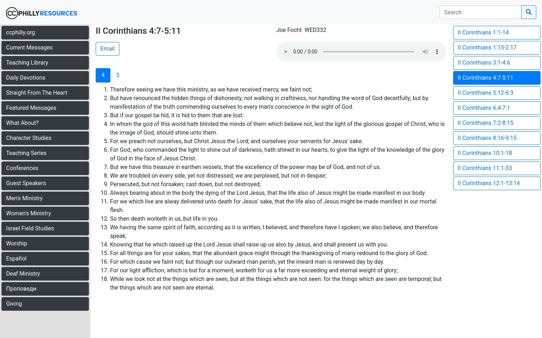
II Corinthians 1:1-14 (483, 32)
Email (107, 48)
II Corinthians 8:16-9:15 (487, 138)
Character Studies (28, 138)
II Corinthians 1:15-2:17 (487, 47)
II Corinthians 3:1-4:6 (484, 62)
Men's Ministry (24, 198)
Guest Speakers (26, 183)
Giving (14, 303)
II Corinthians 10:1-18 (485, 153)
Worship (16, 243)
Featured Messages (31, 107)
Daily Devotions (26, 77)
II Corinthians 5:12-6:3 (485, 92)
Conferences (22, 168)
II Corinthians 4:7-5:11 (485, 77)
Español (16, 258)
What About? (22, 122)
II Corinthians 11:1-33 (485, 168)
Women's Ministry (28, 213)
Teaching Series (26, 153)
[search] (480, 12)
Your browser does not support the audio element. (361, 51)
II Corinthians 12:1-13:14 (489, 183)
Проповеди (21, 288)
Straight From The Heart (36, 92)
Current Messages (29, 47)
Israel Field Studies (30, 228)
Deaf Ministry (23, 273)
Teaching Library (27, 62)
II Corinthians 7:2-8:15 (485, 122)
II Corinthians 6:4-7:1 (484, 107)
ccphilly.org (20, 32)
